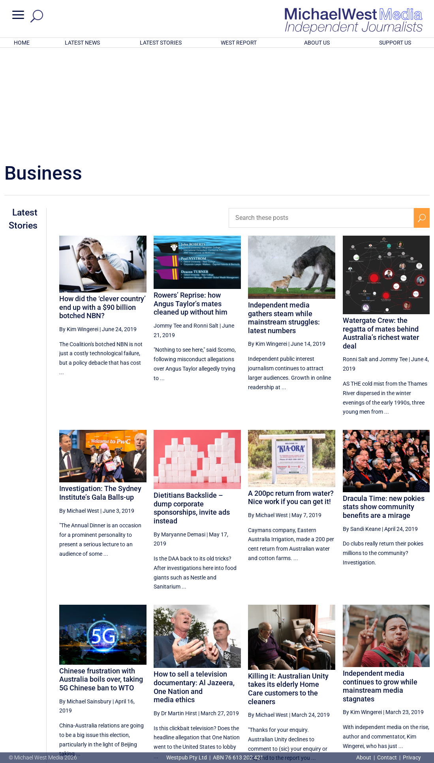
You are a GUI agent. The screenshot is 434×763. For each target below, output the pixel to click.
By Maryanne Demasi (179, 430)
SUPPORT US (395, 42)
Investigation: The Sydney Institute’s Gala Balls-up (100, 389)
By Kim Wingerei (78, 226)
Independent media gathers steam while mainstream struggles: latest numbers (284, 214)
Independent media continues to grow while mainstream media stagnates (380, 583)
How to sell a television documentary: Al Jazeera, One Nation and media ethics (194, 583)
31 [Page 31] (383, 688)
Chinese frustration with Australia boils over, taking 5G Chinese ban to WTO (101, 576)
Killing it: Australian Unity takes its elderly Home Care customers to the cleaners (288, 585)
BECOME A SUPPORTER (394, 715)
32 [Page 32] (403, 688)
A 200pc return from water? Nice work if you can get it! (291, 394)
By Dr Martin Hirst (175, 610)
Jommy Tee (168, 222)
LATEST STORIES (161, 42)
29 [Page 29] (343, 688)
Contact (387, 757)
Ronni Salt (206, 222)
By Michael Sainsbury (85, 597)
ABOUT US (317, 42)
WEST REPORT (239, 42)
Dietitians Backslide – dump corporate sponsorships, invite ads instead (192, 405)
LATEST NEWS (82, 42)
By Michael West (79, 407)
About (364, 757)
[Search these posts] (321, 114)
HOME (22, 42)
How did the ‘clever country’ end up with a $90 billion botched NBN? (102, 203)
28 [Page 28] (323, 688)
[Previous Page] (305, 688)
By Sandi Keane (362, 425)
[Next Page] (421, 688)
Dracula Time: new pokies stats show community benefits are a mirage (384, 403)
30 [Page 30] (363, 688)
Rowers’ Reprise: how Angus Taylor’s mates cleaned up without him (190, 200)
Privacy (412, 757)
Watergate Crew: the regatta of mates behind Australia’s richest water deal (381, 230)
